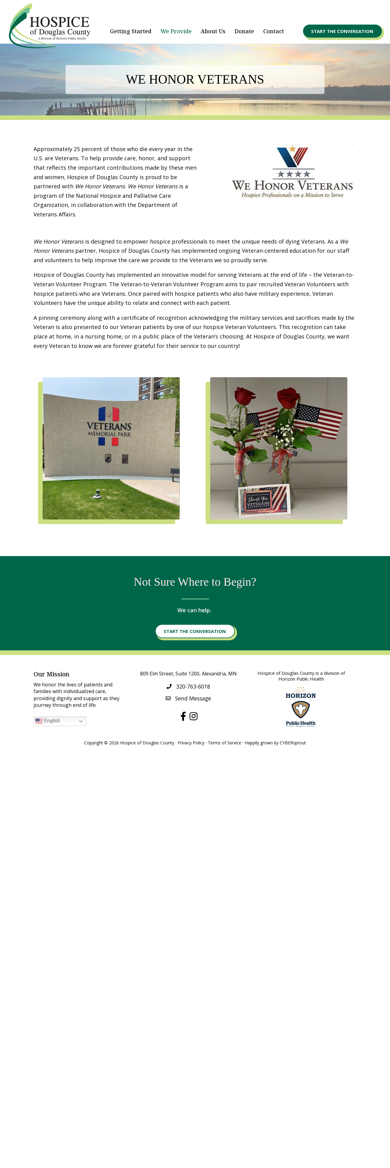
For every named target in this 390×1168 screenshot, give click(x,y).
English (47, 721)
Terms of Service (224, 743)
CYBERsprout (293, 743)
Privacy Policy (191, 743)
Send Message (193, 698)
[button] (342, 31)
